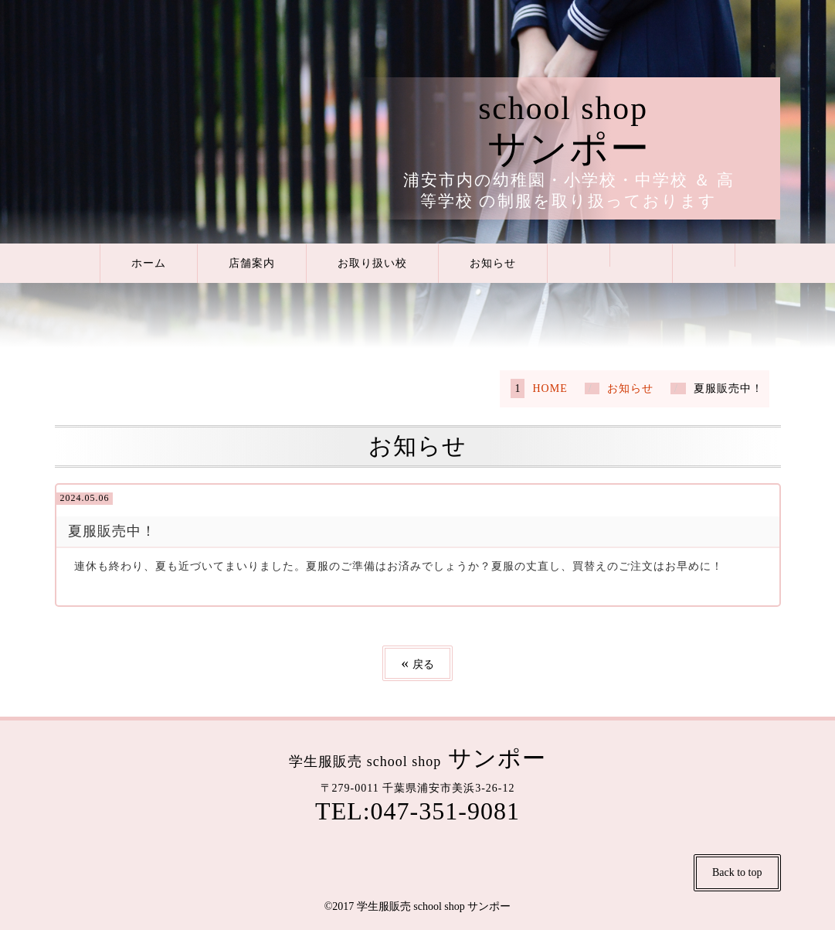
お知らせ (493, 263)
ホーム (148, 263)
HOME (549, 388)
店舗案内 (252, 263)
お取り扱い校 (372, 263)
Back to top (737, 872)
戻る (417, 663)
